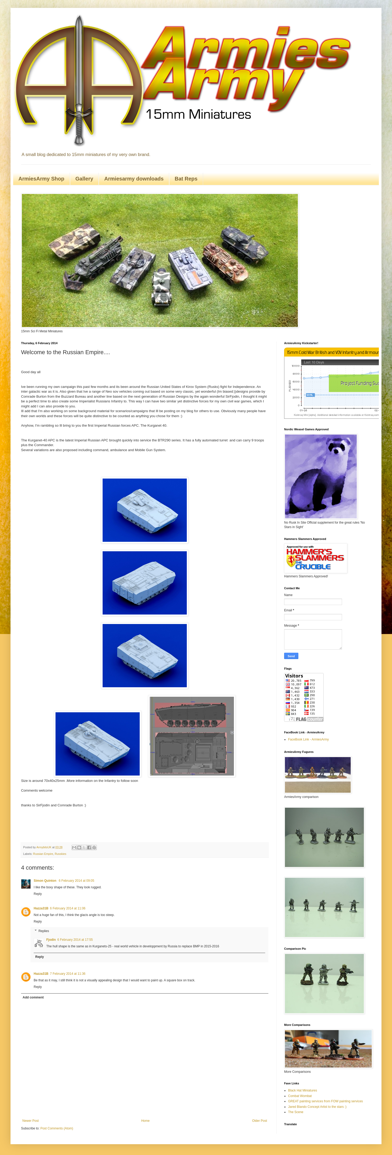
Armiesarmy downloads (134, 179)
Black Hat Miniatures (302, 1090)
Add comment (33, 997)
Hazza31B (41, 908)
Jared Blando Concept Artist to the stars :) (317, 1107)
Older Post (259, 1121)
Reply (38, 894)
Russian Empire (43, 853)
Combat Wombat (300, 1096)
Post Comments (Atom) (56, 1128)
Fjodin (51, 940)
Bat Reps (186, 179)
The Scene (295, 1112)
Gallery (84, 179)
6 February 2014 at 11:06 (68, 908)
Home (145, 1121)
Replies (43, 931)
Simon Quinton (45, 881)
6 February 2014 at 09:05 (76, 881)
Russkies (60, 853)
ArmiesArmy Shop (41, 179)
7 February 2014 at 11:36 (68, 974)
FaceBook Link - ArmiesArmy (308, 739)
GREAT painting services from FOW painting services (325, 1101)
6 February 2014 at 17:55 (75, 940)
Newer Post (30, 1121)
